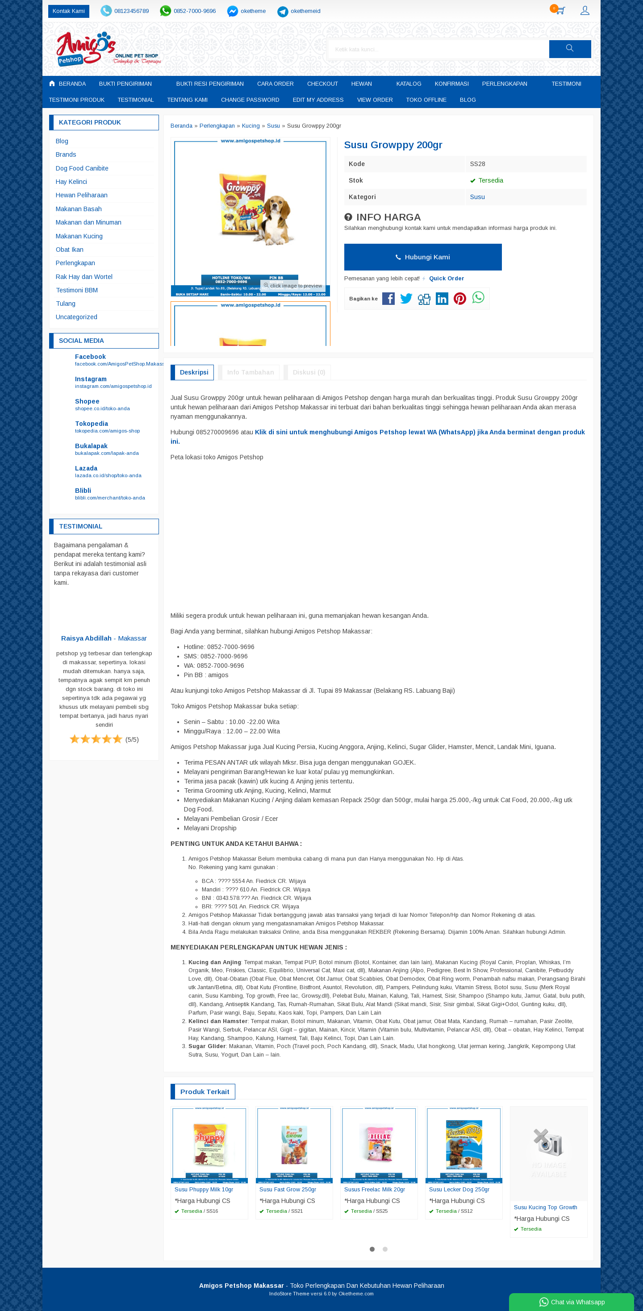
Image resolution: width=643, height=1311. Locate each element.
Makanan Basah (79, 208)
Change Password (250, 100)
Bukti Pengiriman (125, 84)
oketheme (253, 11)
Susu (477, 196)
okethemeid (306, 11)
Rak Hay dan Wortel (84, 276)
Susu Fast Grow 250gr (288, 1189)
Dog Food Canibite (82, 168)
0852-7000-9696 (195, 11)
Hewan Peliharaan (82, 195)
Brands (66, 154)
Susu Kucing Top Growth (546, 1207)
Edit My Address (318, 100)
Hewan (361, 84)
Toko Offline (426, 100)
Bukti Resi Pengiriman (210, 84)
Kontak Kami (69, 11)
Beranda (67, 83)
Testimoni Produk (76, 100)
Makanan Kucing (79, 236)
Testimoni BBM (77, 290)
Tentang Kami (187, 100)
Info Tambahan (250, 372)
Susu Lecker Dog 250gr (459, 1189)
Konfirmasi (452, 84)
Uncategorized (76, 316)
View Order (375, 100)
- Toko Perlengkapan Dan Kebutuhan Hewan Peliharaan (321, 1285)
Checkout (322, 84)
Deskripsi (194, 372)
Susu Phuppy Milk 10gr (204, 1189)
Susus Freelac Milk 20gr (374, 1189)
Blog (468, 100)
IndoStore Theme (289, 1293)
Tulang (65, 303)
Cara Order (275, 84)
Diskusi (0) (309, 372)
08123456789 (131, 11)
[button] (570, 49)
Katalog (409, 84)
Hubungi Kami (423, 257)
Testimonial (136, 100)
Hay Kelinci (71, 181)
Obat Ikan (70, 249)
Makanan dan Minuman (88, 222)
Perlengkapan (504, 84)
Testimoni (566, 84)
